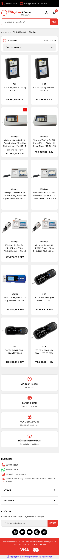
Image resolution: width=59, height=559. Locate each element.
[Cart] (54, 13)
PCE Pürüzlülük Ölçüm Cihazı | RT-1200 (44, 299)
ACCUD (15, 294)
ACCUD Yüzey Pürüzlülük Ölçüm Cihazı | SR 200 (14, 299)
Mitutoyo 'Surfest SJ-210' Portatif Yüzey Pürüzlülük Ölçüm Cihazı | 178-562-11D (44, 143)
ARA (54, 22)
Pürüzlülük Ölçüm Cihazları (24, 32)
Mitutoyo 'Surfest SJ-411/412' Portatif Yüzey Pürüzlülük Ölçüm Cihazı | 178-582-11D (44, 248)
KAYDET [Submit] (52, 523)
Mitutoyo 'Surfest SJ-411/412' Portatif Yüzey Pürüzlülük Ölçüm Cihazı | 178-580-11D (15, 248)
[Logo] (19, 13)
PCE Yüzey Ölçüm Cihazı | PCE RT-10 (15, 89)
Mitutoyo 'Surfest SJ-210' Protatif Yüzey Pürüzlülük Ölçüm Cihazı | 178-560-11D (14, 143)
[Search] (29, 21)
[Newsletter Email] (29, 523)
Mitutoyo (15, 136)
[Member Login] (46, 13)
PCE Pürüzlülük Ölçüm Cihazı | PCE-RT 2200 (44, 351)
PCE (15, 84)
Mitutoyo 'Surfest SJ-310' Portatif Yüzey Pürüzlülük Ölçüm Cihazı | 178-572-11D (44, 196)
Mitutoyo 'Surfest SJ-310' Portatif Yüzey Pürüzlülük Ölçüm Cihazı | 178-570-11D (14, 196)
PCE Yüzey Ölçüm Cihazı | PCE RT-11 (44, 89)
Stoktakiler (12, 40)
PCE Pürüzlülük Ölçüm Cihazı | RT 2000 (15, 351)
